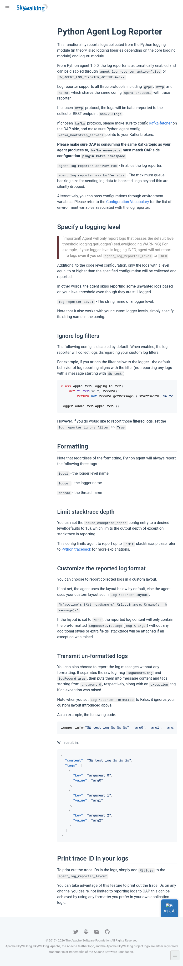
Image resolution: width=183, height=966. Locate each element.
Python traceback (76, 549)
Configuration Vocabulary (127, 201)
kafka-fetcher (160, 123)
